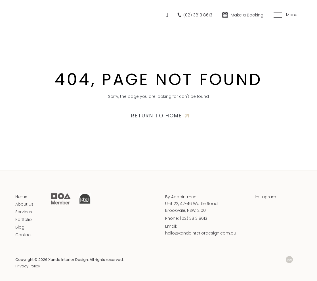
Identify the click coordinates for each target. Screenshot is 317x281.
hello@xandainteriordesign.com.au (200, 233)
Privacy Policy (27, 266)
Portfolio (23, 219)
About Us (24, 204)
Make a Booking (247, 15)
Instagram (265, 197)
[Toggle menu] (284, 14)
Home (21, 196)
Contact (23, 235)
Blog (19, 227)
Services (23, 212)
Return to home (156, 115)
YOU (289, 259)
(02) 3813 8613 (193, 218)
